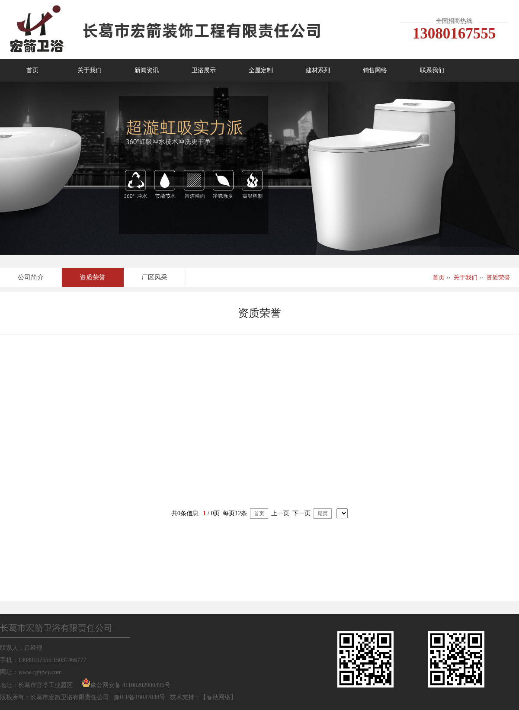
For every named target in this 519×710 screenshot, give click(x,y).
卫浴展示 (204, 70)
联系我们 (432, 70)
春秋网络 (218, 697)
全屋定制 (261, 70)
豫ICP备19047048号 (140, 697)
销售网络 (375, 70)
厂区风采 (154, 277)
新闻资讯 (147, 70)
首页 (32, 70)
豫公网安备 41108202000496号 (130, 685)
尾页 (322, 514)
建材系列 (318, 70)
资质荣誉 (93, 277)
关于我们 (89, 70)
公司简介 (31, 277)
